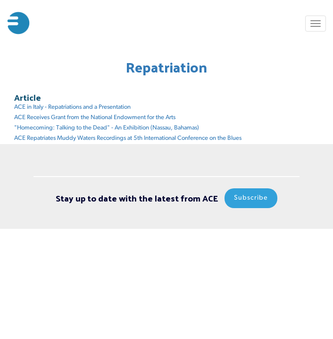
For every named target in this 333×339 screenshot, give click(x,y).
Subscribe (251, 198)
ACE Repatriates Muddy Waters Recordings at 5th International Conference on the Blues (127, 138)
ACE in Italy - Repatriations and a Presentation (72, 107)
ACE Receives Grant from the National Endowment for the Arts (94, 117)
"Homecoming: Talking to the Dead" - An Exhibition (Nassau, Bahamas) (106, 128)
